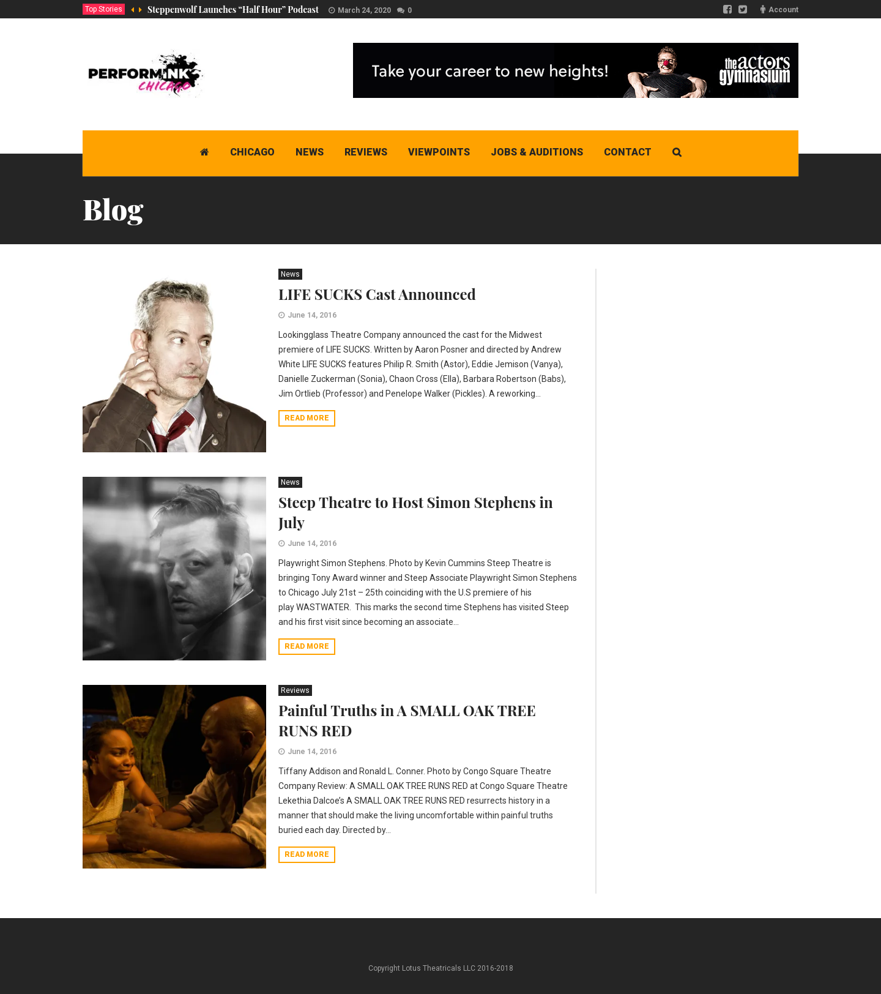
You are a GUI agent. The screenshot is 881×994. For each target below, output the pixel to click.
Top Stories (103, 9)
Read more (306, 418)
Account (783, 10)
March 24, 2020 (364, 10)
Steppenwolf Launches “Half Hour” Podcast (233, 9)
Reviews (295, 690)
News (290, 274)
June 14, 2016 (312, 315)
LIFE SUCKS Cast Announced (377, 294)
